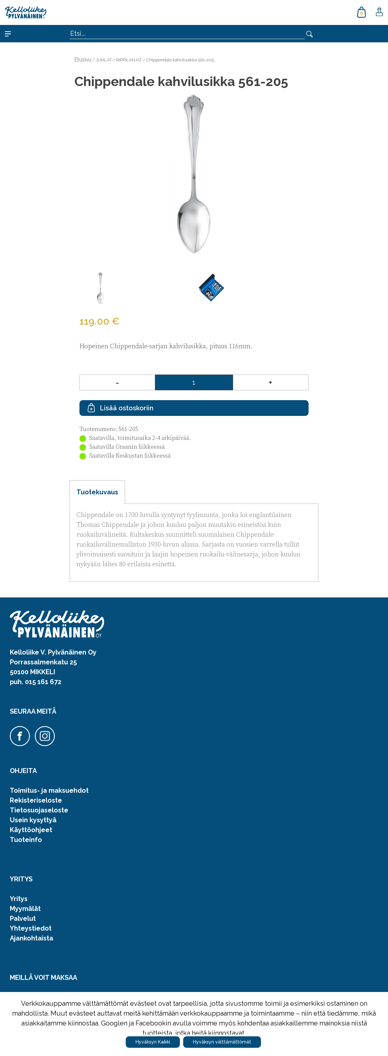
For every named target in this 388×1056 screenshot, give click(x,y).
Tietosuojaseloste (39, 810)
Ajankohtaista (31, 938)
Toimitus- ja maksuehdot (49, 790)
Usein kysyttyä (33, 820)
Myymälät (25, 909)
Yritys (19, 899)
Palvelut (23, 918)
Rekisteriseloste (36, 800)
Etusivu (83, 59)
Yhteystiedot (31, 928)
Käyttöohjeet (31, 830)
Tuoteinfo (26, 840)
